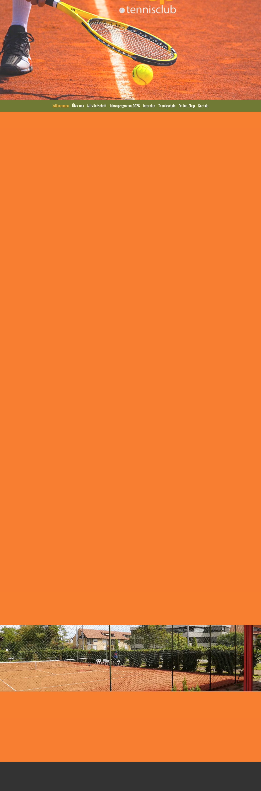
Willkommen (60, 105)
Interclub (149, 105)
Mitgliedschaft (96, 105)
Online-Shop (187, 105)
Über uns (78, 105)
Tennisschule (166, 105)
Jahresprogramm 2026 (125, 105)
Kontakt (203, 105)
